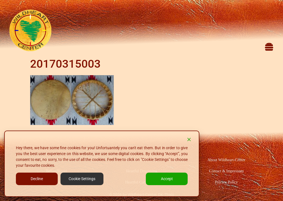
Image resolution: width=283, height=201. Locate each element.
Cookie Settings (82, 179)
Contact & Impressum (226, 171)
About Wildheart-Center (226, 160)
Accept (167, 179)
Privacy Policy (226, 182)
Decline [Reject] (37, 179)
